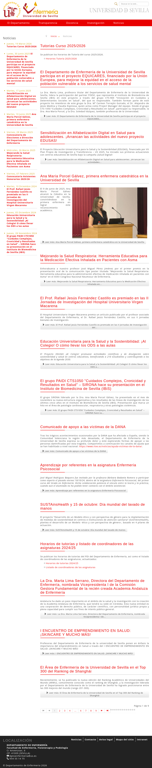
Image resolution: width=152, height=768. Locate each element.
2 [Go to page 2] (59, 710)
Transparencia (48, 23)
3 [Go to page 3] (65, 710)
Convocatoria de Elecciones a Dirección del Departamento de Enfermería (20, 138)
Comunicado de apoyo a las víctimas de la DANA (83, 427)
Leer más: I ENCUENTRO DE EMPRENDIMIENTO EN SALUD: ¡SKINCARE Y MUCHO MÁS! (87, 653)
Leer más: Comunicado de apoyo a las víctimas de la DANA (74, 451)
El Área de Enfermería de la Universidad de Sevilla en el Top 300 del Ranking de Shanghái (93, 669)
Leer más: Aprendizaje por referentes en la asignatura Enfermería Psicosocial (84, 490)
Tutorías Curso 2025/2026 (22, 46)
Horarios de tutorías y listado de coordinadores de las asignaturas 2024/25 (87, 546)
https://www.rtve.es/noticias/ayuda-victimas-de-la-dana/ (110, 446)
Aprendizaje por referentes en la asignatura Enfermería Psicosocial (88, 467)
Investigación (95, 23)
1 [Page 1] (54, 710)
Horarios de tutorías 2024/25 (62, 563)
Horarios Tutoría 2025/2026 (61, 58)
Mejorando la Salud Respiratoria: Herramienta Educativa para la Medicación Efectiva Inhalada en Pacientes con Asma (20, 159)
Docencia (72, 23)
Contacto (90, 739)
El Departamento (18, 23)
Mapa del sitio (125, 739)
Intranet (142, 739)
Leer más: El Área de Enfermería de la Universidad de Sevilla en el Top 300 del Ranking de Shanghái (94, 694)
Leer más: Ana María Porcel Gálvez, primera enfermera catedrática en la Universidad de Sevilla (93, 242)
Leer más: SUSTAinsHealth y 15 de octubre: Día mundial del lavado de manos (83, 530)
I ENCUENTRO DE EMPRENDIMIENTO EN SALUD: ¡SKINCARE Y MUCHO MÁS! (85, 633)
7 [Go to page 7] (86, 710)
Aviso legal (106, 739)
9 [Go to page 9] (96, 710)
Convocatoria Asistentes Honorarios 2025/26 (21, 177)
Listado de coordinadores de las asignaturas (70, 567)
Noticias (118, 23)
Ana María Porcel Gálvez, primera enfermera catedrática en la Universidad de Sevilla (21, 119)
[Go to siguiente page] (102, 711)
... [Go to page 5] (75, 710)
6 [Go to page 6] (81, 710)
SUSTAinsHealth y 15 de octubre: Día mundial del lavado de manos (92, 506)
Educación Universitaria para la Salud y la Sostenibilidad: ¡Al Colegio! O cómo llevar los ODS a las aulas (21, 220)
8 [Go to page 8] (91, 710)
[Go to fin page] (107, 711)
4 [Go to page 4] (70, 710)
